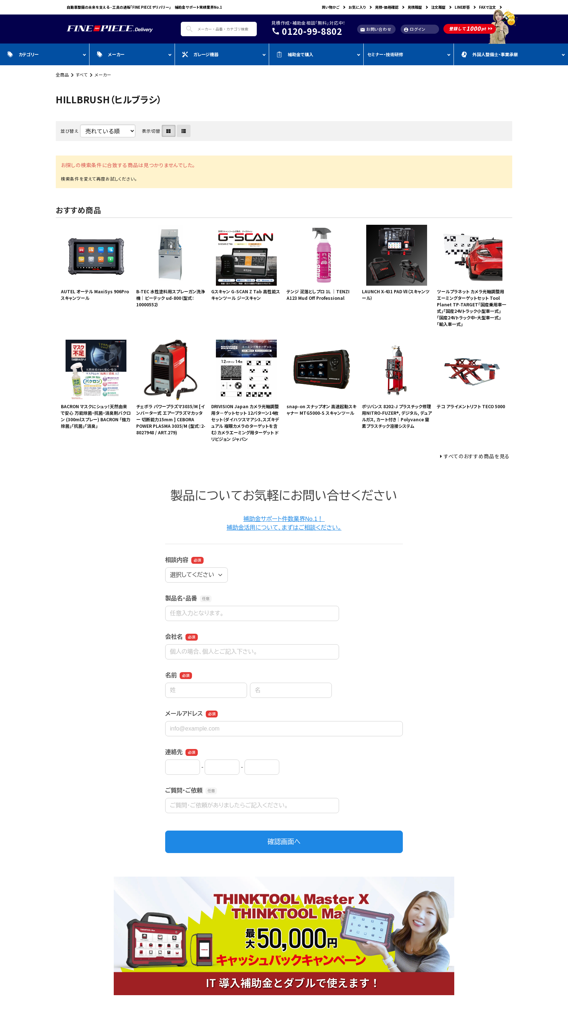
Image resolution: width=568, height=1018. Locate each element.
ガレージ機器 (200, 54)
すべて (82, 74)
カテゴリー (23, 54)
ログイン (415, 29)
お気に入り (357, 7)
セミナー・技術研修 (385, 54)
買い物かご (330, 7)
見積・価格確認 (386, 7)
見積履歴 (415, 7)
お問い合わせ (375, 29)
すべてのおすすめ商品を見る (477, 456)
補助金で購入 (294, 54)
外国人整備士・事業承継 (489, 54)
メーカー (111, 54)
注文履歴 (438, 7)
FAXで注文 (487, 7)
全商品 (62, 74)
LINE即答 (462, 7)
